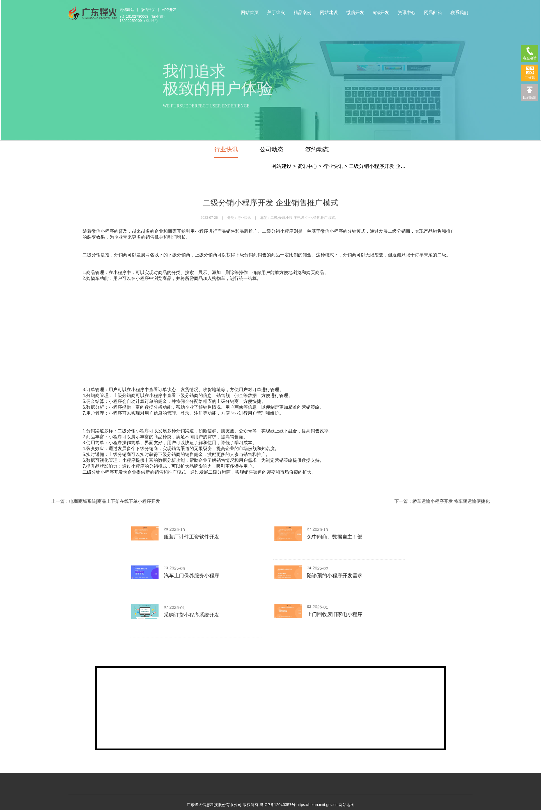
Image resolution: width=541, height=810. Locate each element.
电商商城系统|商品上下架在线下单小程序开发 (89, 501)
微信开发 (147, 9)
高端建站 (126, 9)
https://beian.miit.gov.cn (317, 804)
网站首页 (250, 12)
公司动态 (221, 149)
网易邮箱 (433, 12)
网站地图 (346, 804)
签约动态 (267, 149)
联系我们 (459, 12)
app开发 (381, 12)
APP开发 (169, 9)
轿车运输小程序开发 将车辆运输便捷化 (476, 501)
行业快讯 (176, 149)
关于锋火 (276, 12)
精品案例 (302, 12)
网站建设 (329, 12)
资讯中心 (407, 12)
